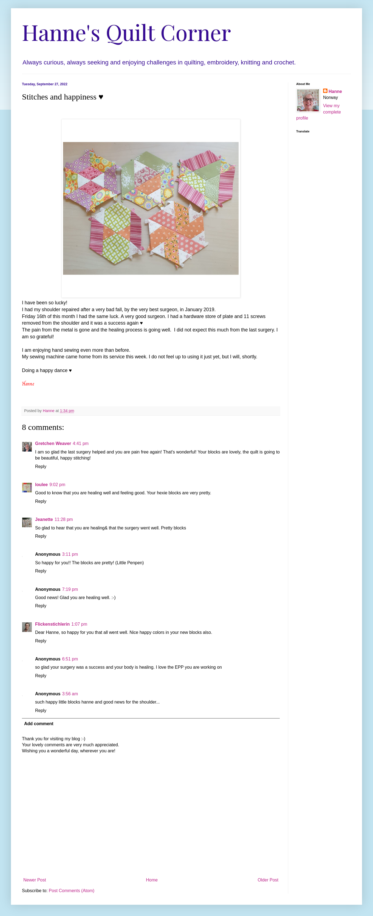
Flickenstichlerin (52, 624)
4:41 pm (81, 443)
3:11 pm (70, 554)
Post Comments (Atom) (71, 890)
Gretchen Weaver (53, 443)
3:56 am (70, 693)
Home (152, 880)
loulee (41, 484)
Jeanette (44, 519)
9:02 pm (57, 484)
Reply (40, 466)
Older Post (268, 880)
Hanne (335, 91)
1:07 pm (79, 624)
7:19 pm (70, 589)
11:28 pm (64, 519)
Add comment (38, 723)
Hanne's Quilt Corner (126, 31)
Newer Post (34, 880)
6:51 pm (70, 659)
